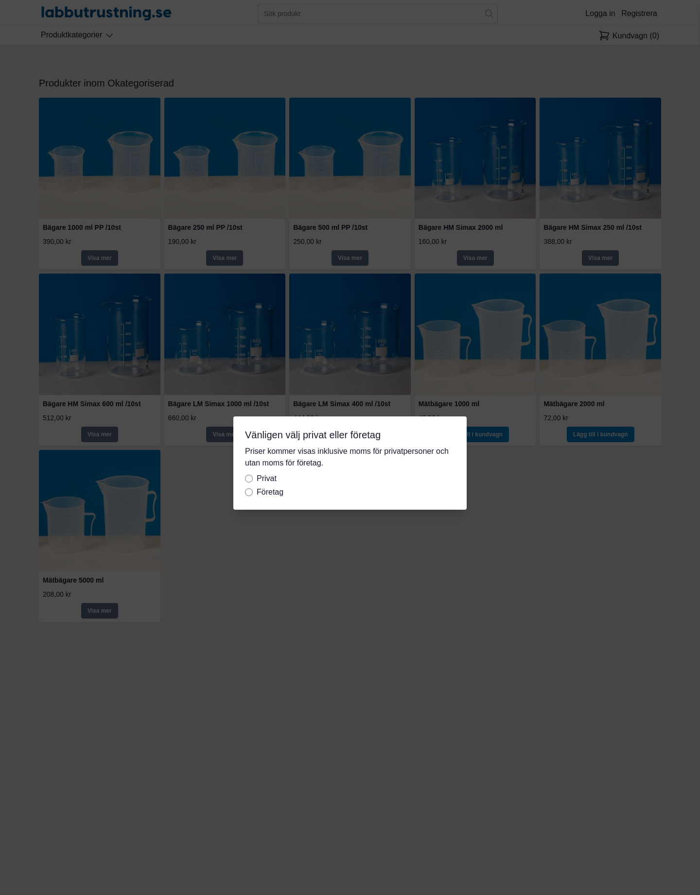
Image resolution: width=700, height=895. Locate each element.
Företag (270, 492)
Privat (267, 478)
